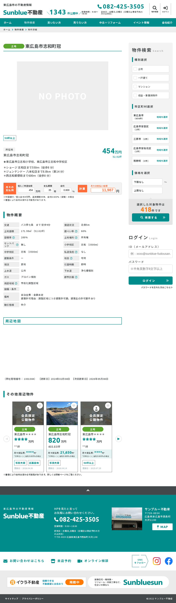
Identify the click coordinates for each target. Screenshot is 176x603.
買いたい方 (54, 22)
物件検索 (29, 22)
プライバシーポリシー (33, 599)
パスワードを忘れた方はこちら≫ (157, 287)
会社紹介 (167, 22)
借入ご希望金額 (25, 186)
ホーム (8, 22)
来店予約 (61, 561)
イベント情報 (141, 22)
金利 (62, 186)
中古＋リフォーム (110, 22)
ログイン (149, 281)
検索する (149, 217)
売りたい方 (80, 22)
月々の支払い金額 (99, 186)
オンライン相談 (93, 561)
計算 (82, 189)
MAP (162, 526)
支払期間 (48, 186)
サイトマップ (11, 599)
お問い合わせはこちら (24, 561)
